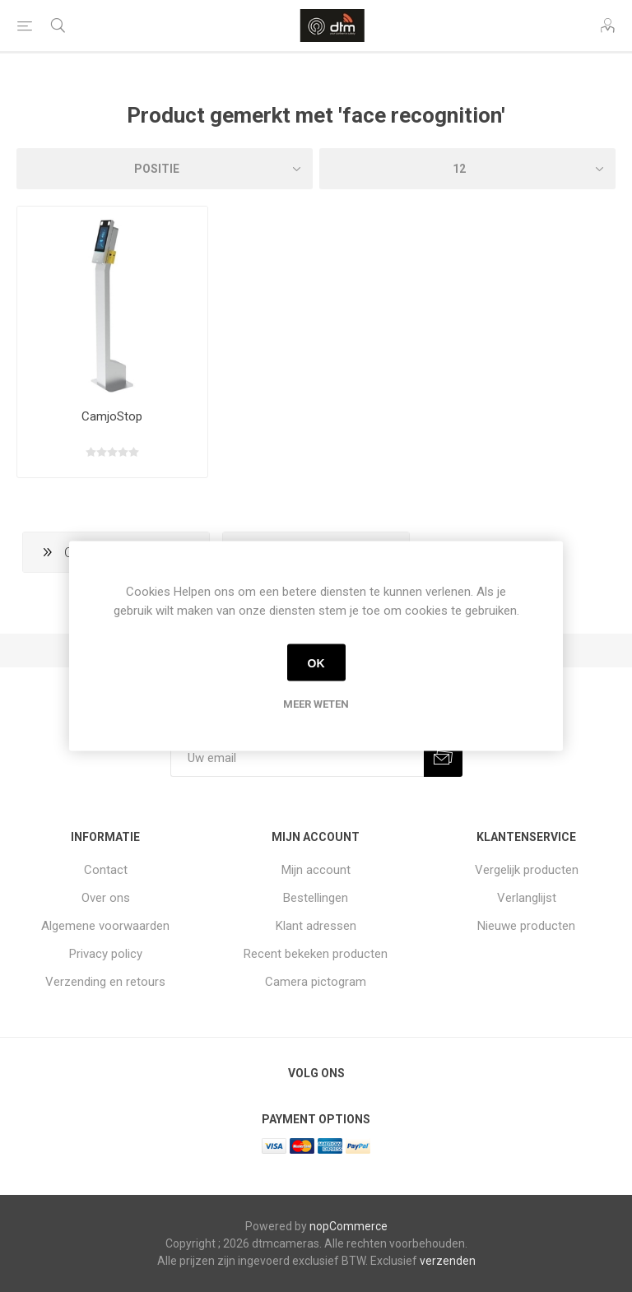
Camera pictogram (315, 981)
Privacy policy (105, 953)
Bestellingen (315, 897)
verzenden (448, 1260)
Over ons (105, 897)
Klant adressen (316, 925)
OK (316, 662)
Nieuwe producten (526, 925)
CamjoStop (111, 416)
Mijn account (316, 869)
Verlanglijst (526, 897)
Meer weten (316, 704)
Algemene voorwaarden (105, 925)
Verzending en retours (105, 981)
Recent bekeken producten (316, 953)
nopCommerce (348, 1226)
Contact (106, 869)
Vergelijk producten (527, 869)
